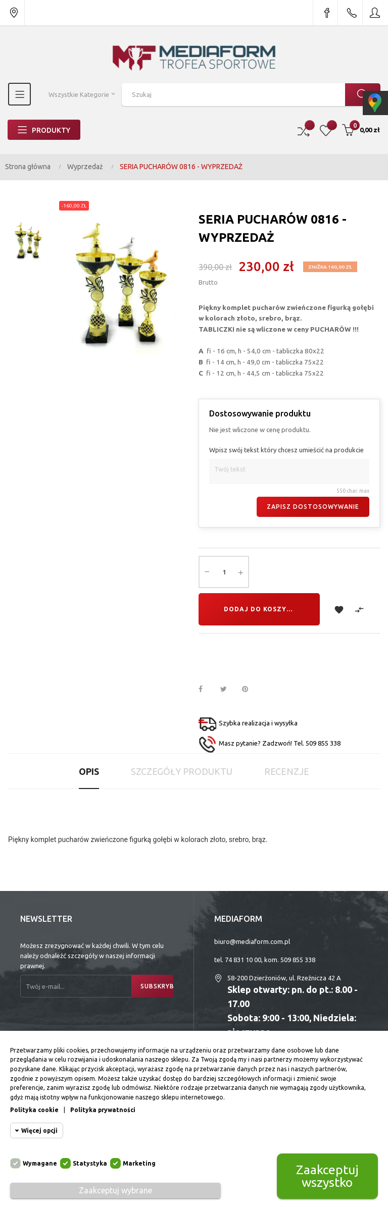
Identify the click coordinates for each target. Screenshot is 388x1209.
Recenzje (286, 771)
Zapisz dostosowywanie (313, 506)
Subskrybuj (156, 986)
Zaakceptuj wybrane (115, 1190)
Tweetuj (227, 689)
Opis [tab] (89, 771)
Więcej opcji (39, 1130)
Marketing (139, 1163)
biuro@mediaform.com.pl (252, 941)
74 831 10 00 (243, 959)
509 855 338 (297, 959)
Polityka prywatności (102, 1110)
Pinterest (249, 689)
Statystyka (90, 1163)
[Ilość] (224, 572)
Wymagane (40, 1163)
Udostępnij (206, 689)
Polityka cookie (34, 1110)
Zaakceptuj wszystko (327, 1176)
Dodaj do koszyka (260, 609)
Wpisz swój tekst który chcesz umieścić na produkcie (286, 449)
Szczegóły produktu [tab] (181, 771)
